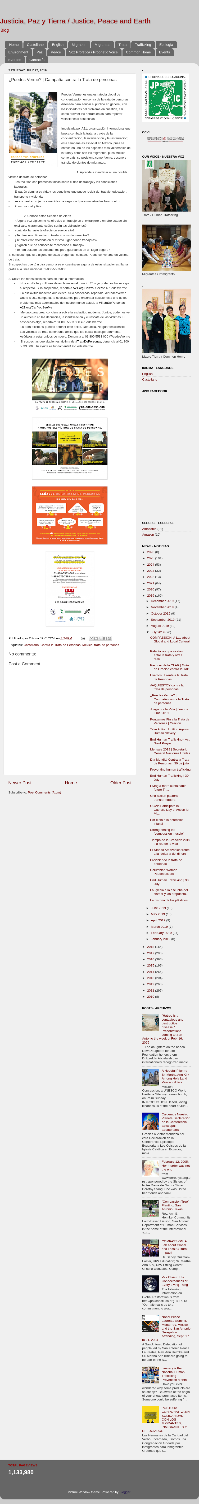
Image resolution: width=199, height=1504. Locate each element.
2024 (151, 564)
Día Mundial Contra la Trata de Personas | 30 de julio (169, 761)
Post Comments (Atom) (44, 792)
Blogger (124, 1492)
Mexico (87, 645)
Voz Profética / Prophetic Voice (93, 52)
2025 (151, 558)
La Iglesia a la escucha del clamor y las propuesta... (169, 892)
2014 (151, 972)
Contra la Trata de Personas (61, 645)
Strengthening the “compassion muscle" (167, 831)
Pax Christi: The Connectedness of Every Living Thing (175, 1281)
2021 (151, 583)
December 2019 (163, 601)
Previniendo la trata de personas (166, 862)
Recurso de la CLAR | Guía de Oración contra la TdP (169, 667)
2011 (151, 990)
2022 (151, 577)
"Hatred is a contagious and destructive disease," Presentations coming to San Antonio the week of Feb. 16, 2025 (162, 1029)
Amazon (148, 534)
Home (14, 45)
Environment (18, 52)
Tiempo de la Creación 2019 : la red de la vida (170, 841)
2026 (151, 552)
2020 (151, 589)
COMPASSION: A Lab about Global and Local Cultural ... (170, 641)
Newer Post (20, 782)
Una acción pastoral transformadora (164, 797)
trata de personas (106, 645)
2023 (151, 570)
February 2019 (162, 933)
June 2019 (159, 908)
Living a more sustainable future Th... (168, 787)
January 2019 (161, 939)
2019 (151, 595)
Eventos (14, 60)
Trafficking (143, 45)
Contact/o (37, 60)
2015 (151, 965)
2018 (151, 947)
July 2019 (158, 632)
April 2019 (158, 920)
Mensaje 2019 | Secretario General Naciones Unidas (170, 751)
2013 (151, 978)
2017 (151, 953)
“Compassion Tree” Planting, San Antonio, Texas (175, 1205)
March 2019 (160, 926)
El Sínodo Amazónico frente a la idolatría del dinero (170, 851)
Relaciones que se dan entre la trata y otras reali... (166, 655)
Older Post (120, 782)
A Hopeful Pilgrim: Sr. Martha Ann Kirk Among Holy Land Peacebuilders (175, 1076)
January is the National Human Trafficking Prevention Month (174, 1374)
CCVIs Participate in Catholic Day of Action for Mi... (170, 809)
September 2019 (163, 619)
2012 (151, 984)
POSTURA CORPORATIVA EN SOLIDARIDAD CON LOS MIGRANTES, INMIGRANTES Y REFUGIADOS (166, 1419)
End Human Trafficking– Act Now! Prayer (170, 741)
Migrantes (102, 45)
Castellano (35, 45)
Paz (39, 52)
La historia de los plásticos (169, 900)
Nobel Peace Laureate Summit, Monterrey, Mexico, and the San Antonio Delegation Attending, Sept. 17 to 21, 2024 (166, 1328)
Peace (56, 52)
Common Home (138, 52)
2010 (151, 996)
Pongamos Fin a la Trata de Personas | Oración (170, 721)
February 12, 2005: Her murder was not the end (176, 1165)
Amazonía (149, 529)
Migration (79, 45)
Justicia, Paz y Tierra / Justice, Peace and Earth (75, 21)
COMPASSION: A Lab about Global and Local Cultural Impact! (174, 1247)
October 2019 (161, 613)
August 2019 (160, 626)
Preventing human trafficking (170, 769)
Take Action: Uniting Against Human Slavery (170, 731)
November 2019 (163, 607)
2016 (151, 959)
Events (164, 52)
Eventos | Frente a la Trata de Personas (169, 677)
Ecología (166, 45)
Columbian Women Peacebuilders (163, 872)
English (57, 45)
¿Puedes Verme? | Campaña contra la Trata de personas (169, 699)
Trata (122, 45)
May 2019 (158, 914)
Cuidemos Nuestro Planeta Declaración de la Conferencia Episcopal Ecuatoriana (176, 1122)
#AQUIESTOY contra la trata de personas (167, 687)
